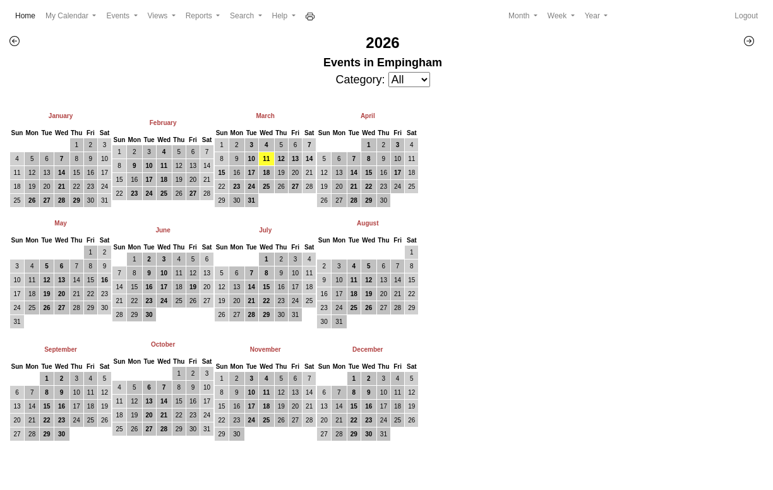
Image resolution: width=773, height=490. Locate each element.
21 (61, 186)
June (162, 230)
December (367, 349)
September (60, 349)
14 (61, 172)
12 (31, 172)
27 (46, 200)
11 (16, 172)
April (368, 115)
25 (16, 200)
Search (243, 15)
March (265, 115)
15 (76, 172)
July (265, 230)
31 (104, 200)
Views (159, 15)
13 (46, 172)
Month (520, 15)
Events (118, 15)
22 (76, 186)
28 (61, 200)
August (367, 223)
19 (31, 186)
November (265, 349)
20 (46, 186)
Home (27, 14)
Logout (746, 15)
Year (593, 15)
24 (104, 186)
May (60, 223)
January (61, 115)
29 (76, 200)
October (163, 344)
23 (90, 186)
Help (281, 15)
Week (558, 15)
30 (90, 200)
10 (104, 158)
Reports (200, 15)
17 (104, 172)
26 (31, 200)
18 (16, 186)
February (163, 122)
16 (90, 172)
